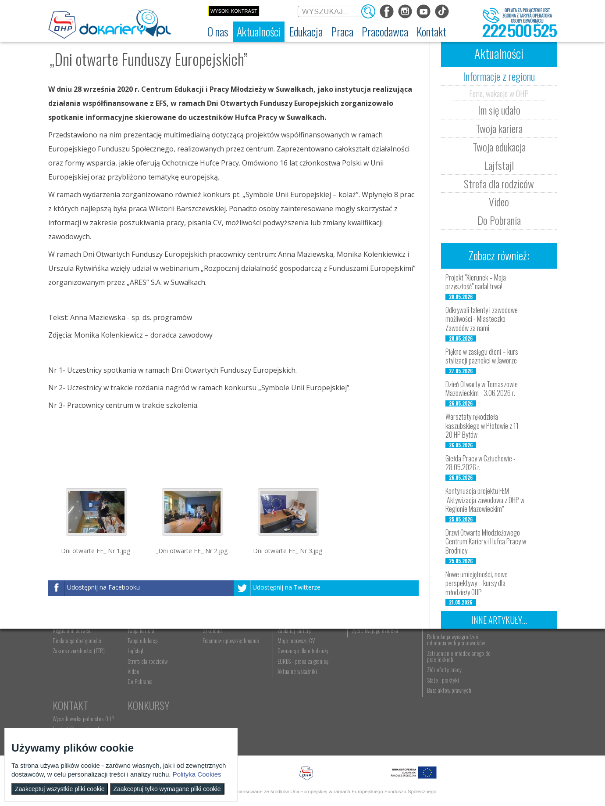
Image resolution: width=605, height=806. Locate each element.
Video (499, 201)
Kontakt (505, 645)
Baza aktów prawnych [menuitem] (437, 738)
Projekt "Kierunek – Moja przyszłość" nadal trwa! (475, 282)
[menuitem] (218, 32)
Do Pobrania (499, 220)
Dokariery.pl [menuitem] (65, 659)
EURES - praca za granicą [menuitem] (295, 709)
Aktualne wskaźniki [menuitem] (290, 720)
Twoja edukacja (499, 147)
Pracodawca (442, 645)
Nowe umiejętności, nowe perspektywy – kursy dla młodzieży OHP (476, 583)
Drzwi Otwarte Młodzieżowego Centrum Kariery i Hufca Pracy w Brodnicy (485, 541)
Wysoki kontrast (233, 11)
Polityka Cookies (197, 774)
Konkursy (508, 694)
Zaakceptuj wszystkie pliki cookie (60, 788)
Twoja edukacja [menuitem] (141, 689)
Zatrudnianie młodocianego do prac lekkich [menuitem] (443, 705)
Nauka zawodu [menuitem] (212, 669)
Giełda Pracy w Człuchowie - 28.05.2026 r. (480, 463)
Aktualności (151, 645)
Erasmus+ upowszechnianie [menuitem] (226, 689)
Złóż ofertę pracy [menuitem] (432, 718)
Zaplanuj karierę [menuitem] (286, 679)
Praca (282, 645)
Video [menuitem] (131, 720)
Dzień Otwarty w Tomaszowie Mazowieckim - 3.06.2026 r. (481, 389)
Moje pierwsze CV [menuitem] (288, 689)
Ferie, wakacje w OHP (499, 93)
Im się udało (499, 110)
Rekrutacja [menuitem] (209, 659)
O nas (64, 645)
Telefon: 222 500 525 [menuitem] (511, 679)
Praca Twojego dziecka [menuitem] (366, 669)
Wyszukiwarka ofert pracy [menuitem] (296, 659)
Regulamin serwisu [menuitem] (72, 679)
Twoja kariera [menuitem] (138, 679)
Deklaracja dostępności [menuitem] (77, 689)
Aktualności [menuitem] (427, 659)
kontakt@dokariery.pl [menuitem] (511, 669)
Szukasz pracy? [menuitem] (286, 669)
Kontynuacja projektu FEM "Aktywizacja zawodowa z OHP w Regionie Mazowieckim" (484, 500)
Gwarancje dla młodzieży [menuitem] (295, 699)
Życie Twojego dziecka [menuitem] (366, 679)
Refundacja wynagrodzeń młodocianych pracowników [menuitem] (444, 688)
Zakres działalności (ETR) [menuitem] (79, 699)
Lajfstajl (499, 165)
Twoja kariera (499, 128)
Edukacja (217, 645)
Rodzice (359, 645)
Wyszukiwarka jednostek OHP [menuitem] (518, 659)
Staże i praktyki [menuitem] (431, 728)
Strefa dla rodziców (499, 183)
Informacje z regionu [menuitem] (146, 659)
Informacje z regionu (499, 76)
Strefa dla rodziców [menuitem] (145, 709)
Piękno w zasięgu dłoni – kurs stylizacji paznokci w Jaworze (481, 356)
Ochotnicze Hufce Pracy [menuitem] (78, 669)
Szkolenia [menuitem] (208, 679)
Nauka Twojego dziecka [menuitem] (367, 659)
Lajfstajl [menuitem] (133, 699)
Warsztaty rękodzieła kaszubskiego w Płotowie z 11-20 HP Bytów (483, 425)
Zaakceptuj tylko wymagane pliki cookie (167, 788)
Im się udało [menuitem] (137, 669)
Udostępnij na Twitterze (286, 587)
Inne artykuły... (499, 619)
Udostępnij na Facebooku (103, 587)
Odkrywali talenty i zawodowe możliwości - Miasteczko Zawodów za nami (481, 319)
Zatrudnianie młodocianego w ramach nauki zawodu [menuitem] (446, 672)
